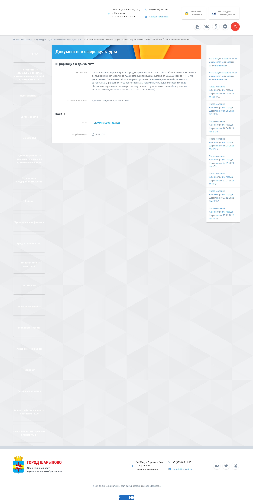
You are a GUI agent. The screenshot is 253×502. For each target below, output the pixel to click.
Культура (41, 39)
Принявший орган (77, 100)
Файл (84, 122)
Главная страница (22, 39)
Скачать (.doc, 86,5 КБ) (107, 123)
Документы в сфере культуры (65, 39)
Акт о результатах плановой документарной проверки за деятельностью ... (223, 62)
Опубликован (79, 134)
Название (81, 72)
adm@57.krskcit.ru (158, 16)
